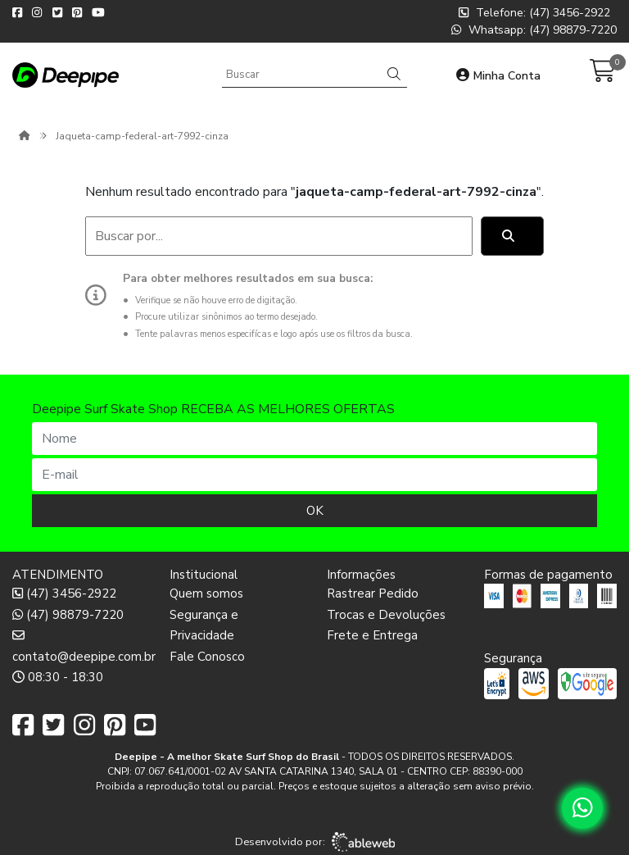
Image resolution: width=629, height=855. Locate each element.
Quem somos (206, 593)
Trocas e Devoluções (386, 615)
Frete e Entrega (372, 635)
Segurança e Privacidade (204, 625)
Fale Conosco (207, 656)
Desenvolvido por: (315, 842)
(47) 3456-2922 (64, 593)
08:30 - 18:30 (57, 677)
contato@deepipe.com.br (78, 646)
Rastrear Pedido (373, 593)
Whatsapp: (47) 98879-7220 (534, 30)
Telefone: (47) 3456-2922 (534, 12)
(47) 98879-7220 (68, 615)
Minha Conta (498, 76)
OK (315, 511)
